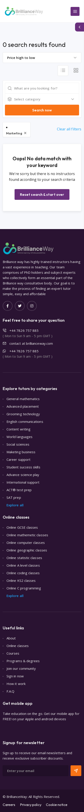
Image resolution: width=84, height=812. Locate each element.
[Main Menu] (75, 11)
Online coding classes (23, 573)
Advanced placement (22, 406)
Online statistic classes (24, 557)
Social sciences (17, 444)
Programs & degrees (23, 661)
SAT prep (13, 497)
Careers (9, 804)
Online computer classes (25, 542)
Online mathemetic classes (27, 535)
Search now (42, 110)
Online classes (17, 645)
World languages (19, 436)
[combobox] (42, 57)
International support (23, 482)
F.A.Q (10, 691)
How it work (16, 683)
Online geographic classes (26, 550)
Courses (12, 653)
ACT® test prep (19, 490)
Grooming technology (23, 414)
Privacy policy (30, 804)
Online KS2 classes (21, 580)
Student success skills (23, 467)
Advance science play (22, 474)
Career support (18, 459)
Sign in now (15, 676)
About (11, 638)
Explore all (15, 505)
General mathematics (23, 399)
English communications (24, 421)
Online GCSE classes (22, 527)
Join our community (21, 668)
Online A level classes (23, 565)
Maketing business (20, 452)
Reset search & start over (42, 194)
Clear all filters (69, 129)
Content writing (18, 429)
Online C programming (23, 588)
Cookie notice (56, 804)
